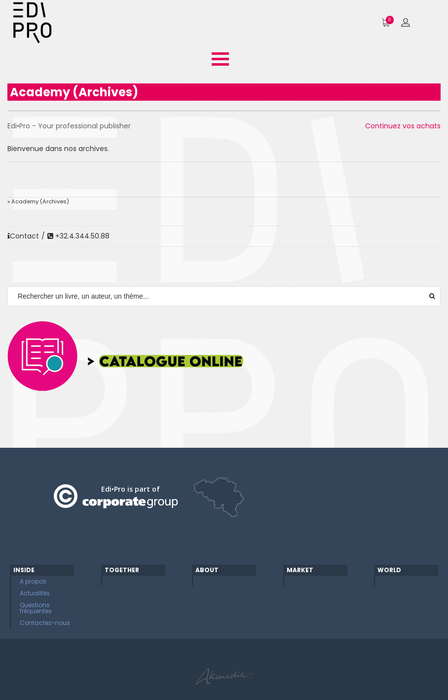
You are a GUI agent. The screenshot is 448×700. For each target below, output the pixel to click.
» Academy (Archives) (38, 201)
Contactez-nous (45, 623)
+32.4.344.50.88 (78, 236)
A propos (33, 581)
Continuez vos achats (403, 126)
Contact (23, 236)
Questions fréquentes (36, 608)
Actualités (35, 593)
